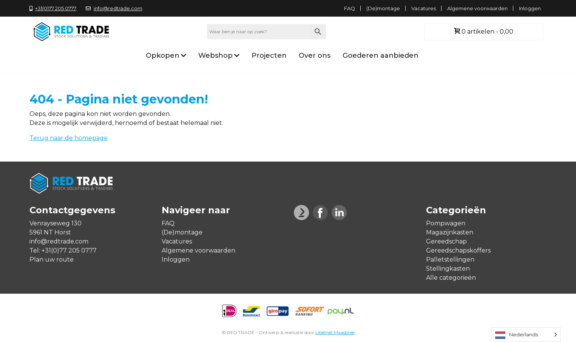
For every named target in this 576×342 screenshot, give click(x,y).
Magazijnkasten (449, 232)
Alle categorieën (451, 277)
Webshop (215, 55)
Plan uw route (51, 259)
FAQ (349, 8)
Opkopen (162, 55)
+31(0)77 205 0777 (53, 8)
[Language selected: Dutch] (526, 334)
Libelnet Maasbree (335, 332)
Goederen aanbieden (380, 55)
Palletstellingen (450, 259)
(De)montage (383, 8)
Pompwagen (445, 223)
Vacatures (423, 8)
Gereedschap (446, 241)
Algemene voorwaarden (477, 8)
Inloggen (530, 8)
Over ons (314, 55)
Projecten (269, 55)
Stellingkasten (448, 268)
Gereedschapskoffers (458, 250)
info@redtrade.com (114, 8)
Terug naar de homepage (68, 138)
